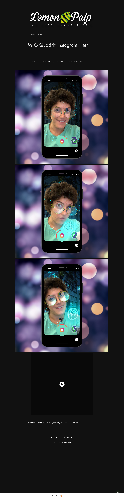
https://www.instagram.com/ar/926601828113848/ (58, 423)
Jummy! (66, 496)
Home (33, 34)
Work (40, 34)
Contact (48, 34)
